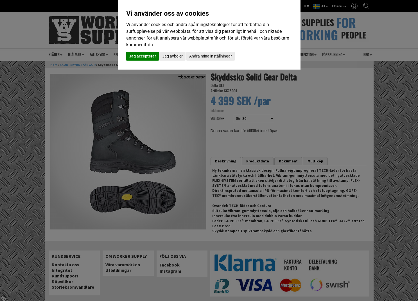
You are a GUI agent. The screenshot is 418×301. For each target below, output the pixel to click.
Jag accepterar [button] (142, 56)
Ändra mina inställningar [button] (210, 56)
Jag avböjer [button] (172, 56)
